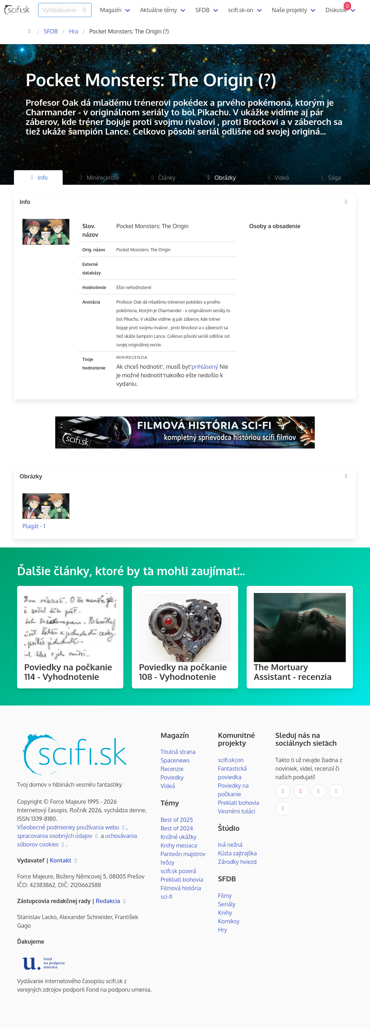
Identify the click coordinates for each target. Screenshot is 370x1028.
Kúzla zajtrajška (237, 853)
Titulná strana (178, 751)
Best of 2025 (177, 819)
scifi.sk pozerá (178, 871)
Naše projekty (289, 10)
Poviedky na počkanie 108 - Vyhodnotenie (183, 671)
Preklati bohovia (238, 802)
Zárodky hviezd (237, 861)
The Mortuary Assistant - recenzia (293, 671)
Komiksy (229, 921)
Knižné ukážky (179, 836)
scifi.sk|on (231, 760)
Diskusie (338, 8)
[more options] (346, 201)
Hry (222, 929)
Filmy (225, 895)
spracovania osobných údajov (58, 835)
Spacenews (175, 760)
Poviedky (172, 777)
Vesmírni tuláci (237, 811)
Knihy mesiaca (179, 845)
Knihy (225, 912)
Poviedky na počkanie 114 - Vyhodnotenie (68, 671)
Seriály (227, 904)
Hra (73, 31)
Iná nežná (230, 844)
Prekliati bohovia (182, 879)
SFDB (202, 10)
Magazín (111, 10)
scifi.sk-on (240, 10)
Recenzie (172, 768)
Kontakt (64, 860)
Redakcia (112, 900)
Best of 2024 (177, 828)
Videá (168, 786)
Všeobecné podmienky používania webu (71, 827)
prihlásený (204, 366)
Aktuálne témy (158, 10)
